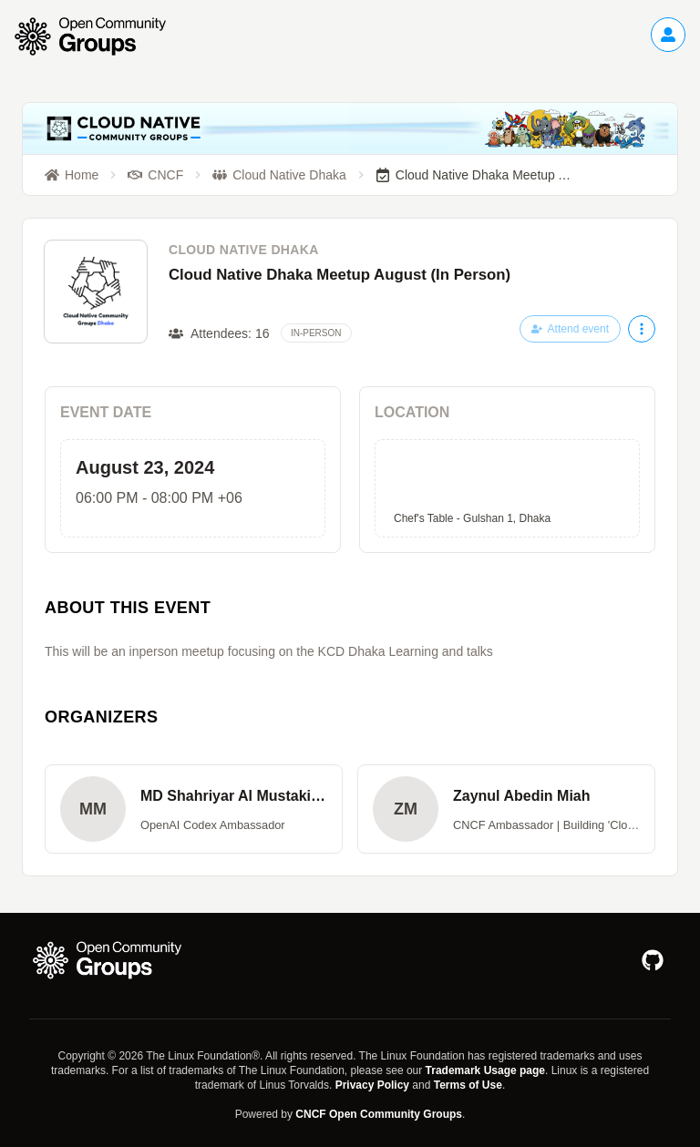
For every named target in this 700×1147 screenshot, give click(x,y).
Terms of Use (468, 1085)
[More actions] (641, 329)
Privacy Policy (372, 1085)
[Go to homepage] (99, 36)
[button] (194, 809)
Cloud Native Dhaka (244, 249)
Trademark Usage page (485, 1070)
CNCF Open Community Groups (378, 1114)
